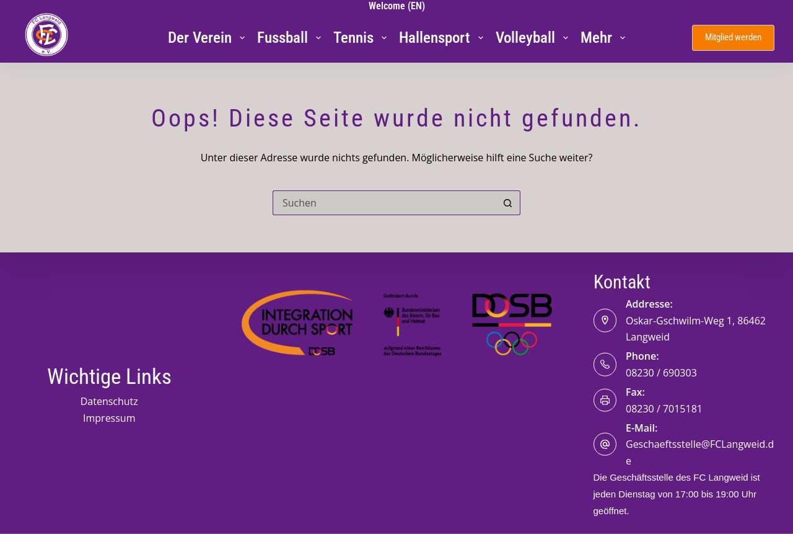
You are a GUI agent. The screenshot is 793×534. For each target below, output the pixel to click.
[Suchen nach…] (384, 202)
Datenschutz (109, 401)
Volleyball (534, 38)
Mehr (605, 38)
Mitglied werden (733, 37)
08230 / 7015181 (664, 408)
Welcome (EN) (397, 6)
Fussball (291, 38)
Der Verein (209, 38)
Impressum (109, 417)
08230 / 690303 (661, 372)
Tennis (362, 38)
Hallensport (443, 38)
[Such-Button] (508, 202)
